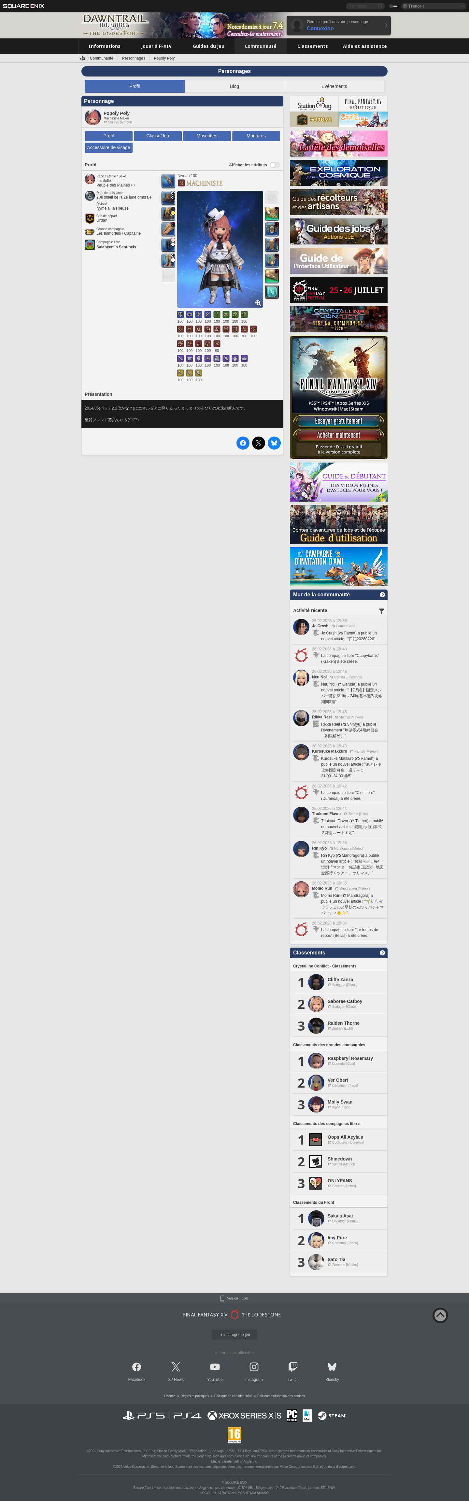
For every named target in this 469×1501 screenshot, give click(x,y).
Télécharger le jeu (234, 1334)
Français (417, 6)
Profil (135, 86)
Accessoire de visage (108, 147)
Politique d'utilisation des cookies (281, 1396)
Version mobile (238, 1298)
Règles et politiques (195, 1396)
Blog (234, 86)
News (179, 1379)
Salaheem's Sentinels (116, 247)
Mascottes (207, 135)
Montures (256, 135)
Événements (334, 86)
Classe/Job (158, 135)
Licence (169, 1396)
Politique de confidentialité (233, 1396)
